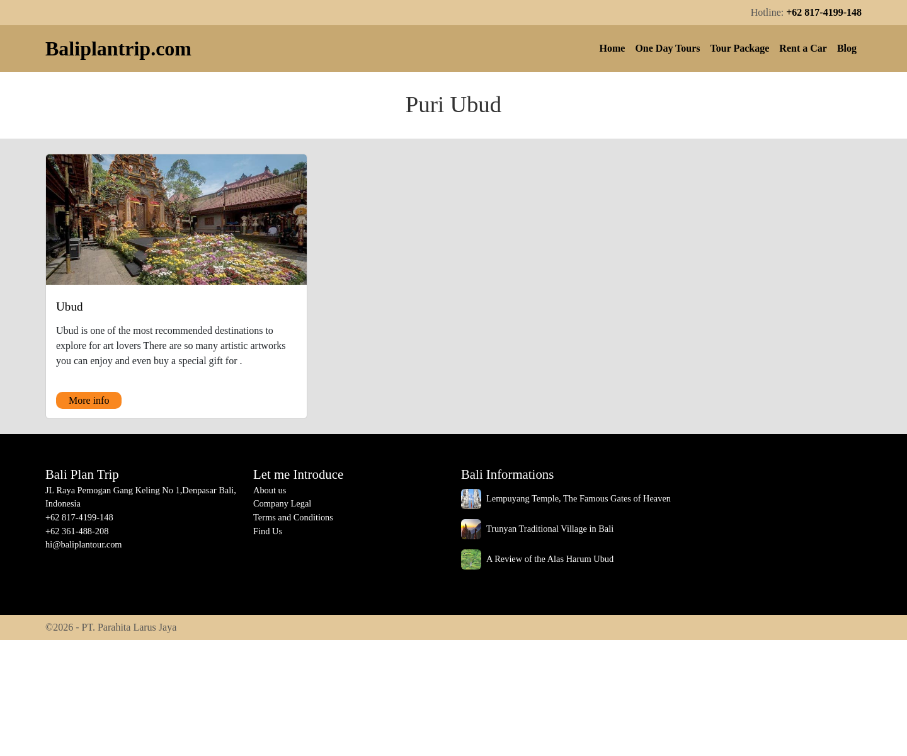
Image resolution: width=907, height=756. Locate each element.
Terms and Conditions (293, 517)
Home (612, 48)
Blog (847, 48)
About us (269, 490)
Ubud (69, 306)
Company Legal (282, 503)
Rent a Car (803, 48)
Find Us (267, 531)
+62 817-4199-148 (824, 12)
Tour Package (740, 48)
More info (89, 400)
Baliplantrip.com (118, 48)
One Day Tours (667, 48)
